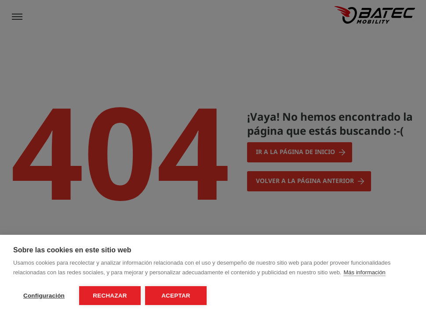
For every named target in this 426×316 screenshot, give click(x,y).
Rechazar (110, 295)
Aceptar (175, 295)
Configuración (44, 295)
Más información (364, 272)
